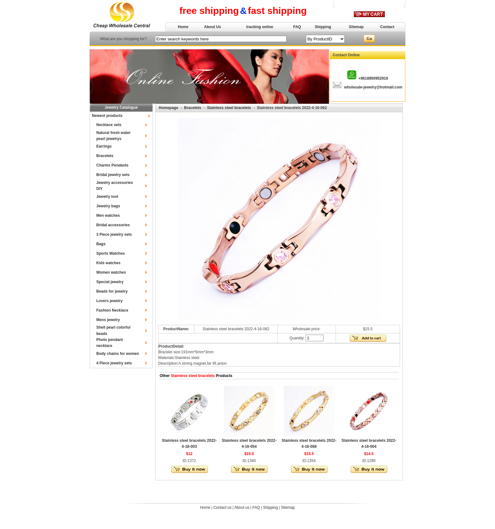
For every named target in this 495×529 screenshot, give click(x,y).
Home (183, 27)
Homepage (168, 108)
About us (241, 507)
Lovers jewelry (109, 301)
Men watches (108, 215)
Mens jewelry (108, 320)
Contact (387, 27)
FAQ (297, 27)
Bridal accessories (113, 225)
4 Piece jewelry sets (114, 363)
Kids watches (108, 263)
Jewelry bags (108, 206)
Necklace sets (108, 125)
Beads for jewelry (112, 291)
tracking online (259, 27)
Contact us (222, 507)
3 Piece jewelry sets (114, 234)
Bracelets (104, 156)
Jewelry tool (107, 196)
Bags (100, 244)
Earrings (104, 146)
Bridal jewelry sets (112, 175)
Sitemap (356, 27)
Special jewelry (109, 282)
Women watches (111, 272)
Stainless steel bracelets (229, 108)
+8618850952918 (373, 78)
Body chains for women (117, 353)
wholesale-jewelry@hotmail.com (373, 87)
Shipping (323, 27)
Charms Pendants (112, 165)
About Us (212, 27)
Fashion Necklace (112, 310)
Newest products (107, 115)
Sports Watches (110, 253)
